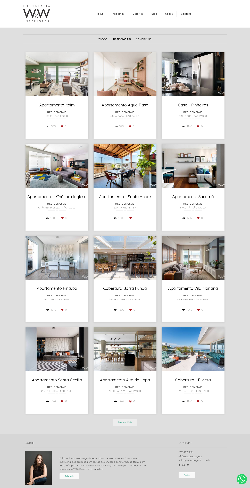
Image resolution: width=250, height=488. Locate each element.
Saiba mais (69, 472)
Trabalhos (118, 13)
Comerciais (144, 39)
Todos (102, 39)
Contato (186, 13)
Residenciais (122, 39)
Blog (154, 13)
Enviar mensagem (192, 452)
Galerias (138, 13)
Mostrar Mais (125, 422)
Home (100, 13)
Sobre (169, 13)
